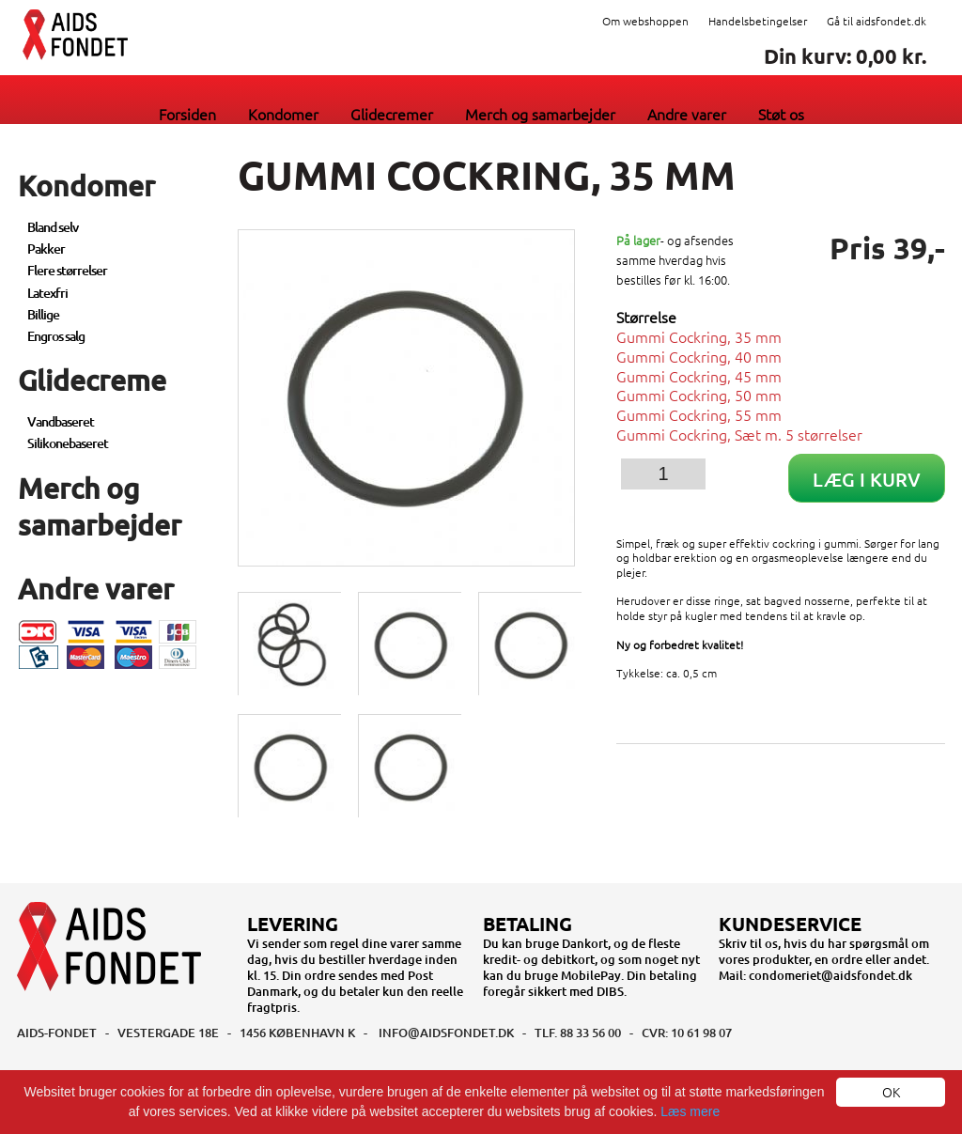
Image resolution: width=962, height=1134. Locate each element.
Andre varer (686, 113)
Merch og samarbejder (540, 113)
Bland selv (52, 227)
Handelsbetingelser (757, 20)
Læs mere (690, 1111)
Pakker (46, 248)
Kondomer (283, 113)
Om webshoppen (645, 20)
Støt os (781, 113)
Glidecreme (92, 379)
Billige (43, 314)
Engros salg (56, 336)
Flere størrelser (67, 270)
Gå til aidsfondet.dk (876, 20)
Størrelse (646, 317)
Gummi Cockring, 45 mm (699, 375)
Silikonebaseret (67, 443)
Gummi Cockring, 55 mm (699, 414)
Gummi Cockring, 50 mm (699, 394)
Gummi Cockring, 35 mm (699, 336)
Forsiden (187, 113)
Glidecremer (391, 113)
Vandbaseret (60, 421)
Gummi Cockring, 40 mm (699, 356)
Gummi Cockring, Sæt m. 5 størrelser (739, 434)
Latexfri (47, 293)
